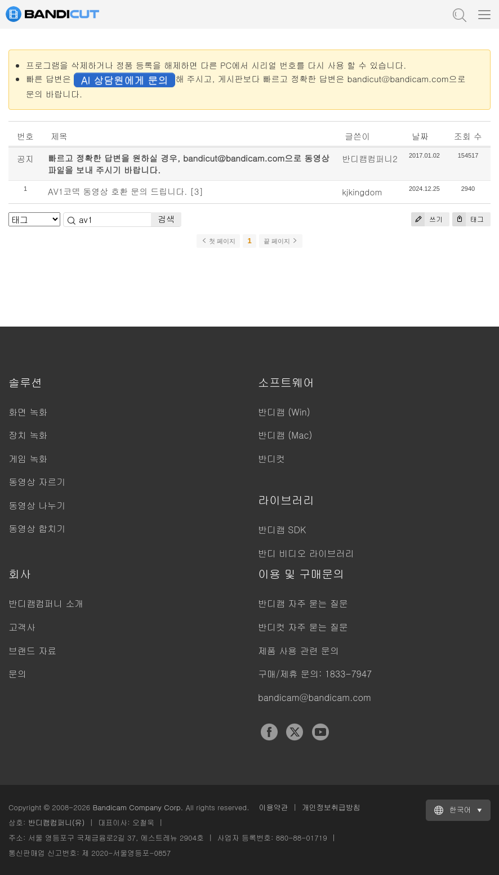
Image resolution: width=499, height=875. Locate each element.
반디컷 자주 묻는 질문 (303, 626)
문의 (17, 673)
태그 (468, 219)
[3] (196, 191)
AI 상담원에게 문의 (124, 80)
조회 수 (468, 136)
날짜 (420, 136)
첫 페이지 (218, 241)
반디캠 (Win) (284, 411)
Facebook (269, 732)
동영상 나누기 (36, 505)
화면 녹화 (27, 411)
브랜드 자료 (32, 650)
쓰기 (427, 219)
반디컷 (271, 458)
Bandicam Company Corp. (137, 807)
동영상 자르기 (36, 481)
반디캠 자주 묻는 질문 (303, 603)
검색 (166, 219)
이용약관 (273, 807)
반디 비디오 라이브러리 (306, 553)
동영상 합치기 (36, 528)
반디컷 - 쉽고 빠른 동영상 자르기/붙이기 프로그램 (65, 14)
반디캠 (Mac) (285, 434)
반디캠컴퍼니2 (370, 158)
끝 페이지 (281, 241)
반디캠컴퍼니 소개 (45, 603)
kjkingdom (362, 192)
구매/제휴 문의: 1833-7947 (315, 673)
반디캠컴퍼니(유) (56, 822)
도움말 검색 (458, 14)
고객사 (21, 626)
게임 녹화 (27, 458)
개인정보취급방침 (331, 807)
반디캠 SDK (282, 529)
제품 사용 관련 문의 (298, 650)
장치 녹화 (27, 434)
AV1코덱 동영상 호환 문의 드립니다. (117, 191)
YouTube (320, 732)
